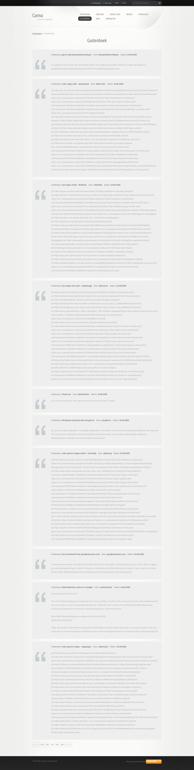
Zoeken (159, 3)
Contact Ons (115, 14)
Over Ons (100, 14)
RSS (117, 3)
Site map (108, 3)
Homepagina (96, 3)
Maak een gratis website (135, 762)
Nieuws (129, 14)
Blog (98, 18)
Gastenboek (85, 18)
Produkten (110, 18)
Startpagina (85, 14)
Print (124, 3)
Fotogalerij (143, 14)
